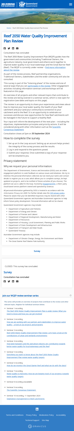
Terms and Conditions (14, 415)
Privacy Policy (31, 415)
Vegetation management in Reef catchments (26, 398)
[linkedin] (37, 409)
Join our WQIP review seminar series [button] (36, 295)
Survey (37, 251)
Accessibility (61, 415)
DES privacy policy (57, 193)
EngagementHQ (49, 184)
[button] (5, 48)
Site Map (45, 420)
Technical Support (32, 420)
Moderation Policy (46, 415)
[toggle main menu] (70, 4)
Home (9, 28)
